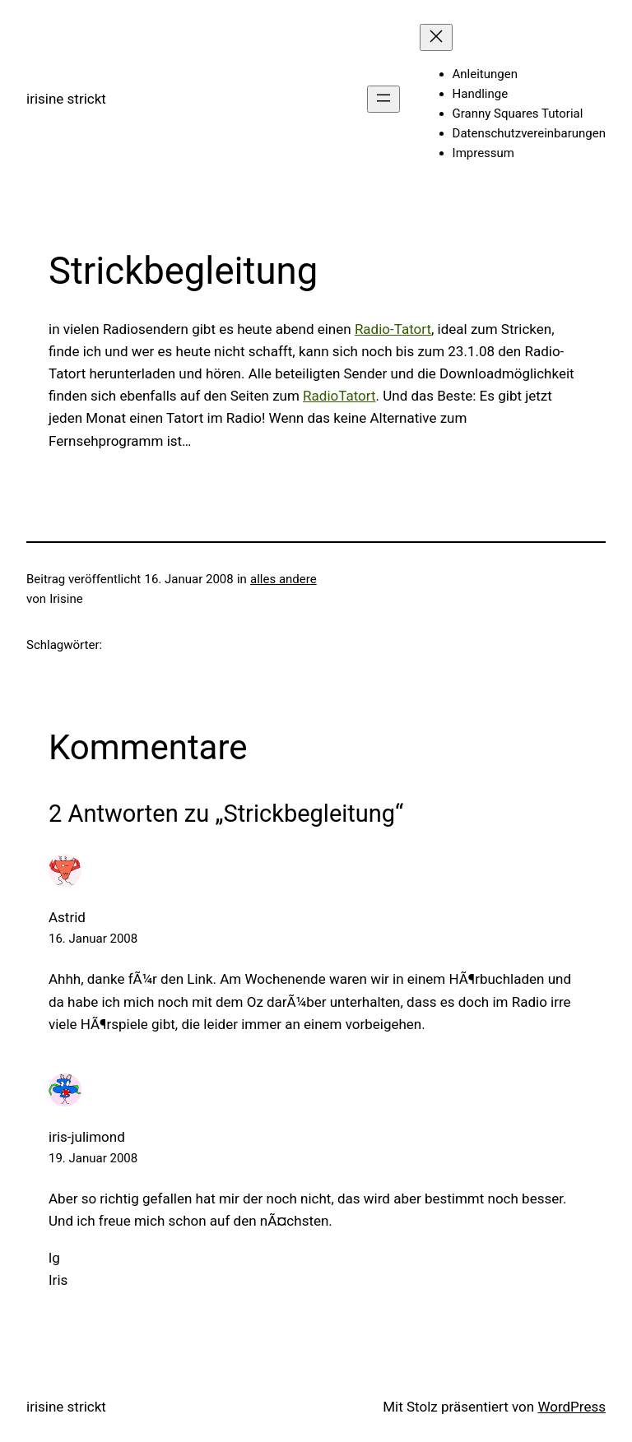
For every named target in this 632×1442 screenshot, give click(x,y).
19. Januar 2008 (93, 1158)
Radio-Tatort (393, 329)
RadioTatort (339, 395)
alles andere (283, 579)
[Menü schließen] (436, 37)
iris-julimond (87, 1137)
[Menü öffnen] (383, 99)
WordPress (571, 1406)
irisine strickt (66, 98)
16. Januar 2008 (93, 938)
